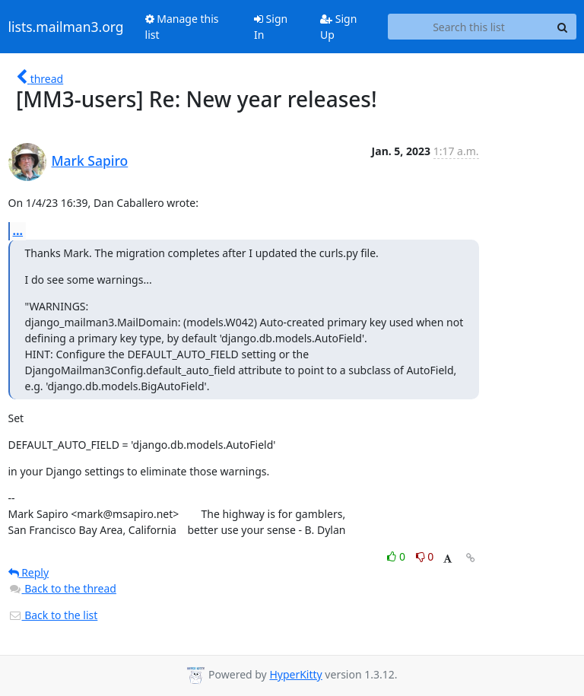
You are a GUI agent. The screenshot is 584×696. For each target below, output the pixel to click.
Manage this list (182, 26)
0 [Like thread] (397, 556)
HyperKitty (295, 674)
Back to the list (53, 615)
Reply (28, 572)
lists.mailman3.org (66, 26)
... (18, 230)
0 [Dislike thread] (425, 556)
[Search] (562, 27)
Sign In (270, 26)
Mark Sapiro (90, 160)
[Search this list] (468, 27)
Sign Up (338, 26)
